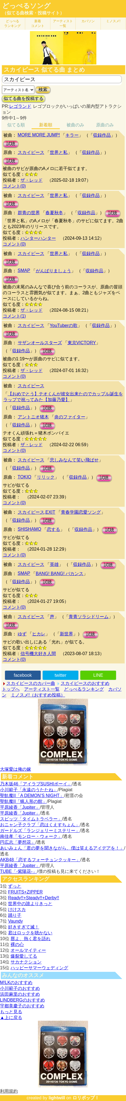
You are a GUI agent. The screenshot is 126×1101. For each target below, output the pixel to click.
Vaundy (15, 921)
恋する (53, 529)
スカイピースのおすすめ (85, 683)
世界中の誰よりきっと (30, 903)
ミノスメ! (113, 21)
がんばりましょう (53, 270)
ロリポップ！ (86, 1097)
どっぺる (12, 23)
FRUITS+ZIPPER (25, 892)
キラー (72, 135)
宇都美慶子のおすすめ (22, 1005)
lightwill (56, 1097)
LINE (98, 675)
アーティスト (63, 23)
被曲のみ (75, 125)
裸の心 (17, 944)
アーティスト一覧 (42, 689)
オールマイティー (28, 950)
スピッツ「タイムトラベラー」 (31, 819)
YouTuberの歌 (64, 325)
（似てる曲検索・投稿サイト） (33, 13)
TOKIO (25, 477)
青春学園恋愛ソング (81, 512)
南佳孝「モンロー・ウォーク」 (31, 836)
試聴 (10, 143)
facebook (23, 675)
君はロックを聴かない (30, 932)
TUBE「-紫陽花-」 (18, 871)
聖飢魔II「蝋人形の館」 (23, 801)
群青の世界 (29, 212)
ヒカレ (38, 633)
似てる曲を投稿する (23, 98)
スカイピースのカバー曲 (30, 683)
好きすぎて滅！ (23, 927)
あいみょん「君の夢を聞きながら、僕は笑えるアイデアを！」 (62, 848)
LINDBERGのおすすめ (22, 1000)
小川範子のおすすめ (20, 988)
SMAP (24, 270)
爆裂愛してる (24, 956)
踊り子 (14, 915)
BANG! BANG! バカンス (59, 573)
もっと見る (11, 1011)
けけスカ (17, 909)
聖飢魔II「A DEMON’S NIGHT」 (32, 795)
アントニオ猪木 (33, 417)
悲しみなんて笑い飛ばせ (74, 460)
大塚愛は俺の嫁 (15, 769)
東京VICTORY (82, 342)
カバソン (88, 21)
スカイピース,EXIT (36, 512)
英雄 (54, 564)
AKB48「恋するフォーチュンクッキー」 (40, 859)
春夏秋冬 (54, 212)
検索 (42, 89)
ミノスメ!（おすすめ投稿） (38, 695)
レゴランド (20, 106)
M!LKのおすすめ (16, 982)
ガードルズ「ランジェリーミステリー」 (40, 830)
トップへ (11, 689)
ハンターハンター (38, 238)
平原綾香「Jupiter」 (20, 807)
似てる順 (16, 125)
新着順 (45, 125)
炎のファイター (69, 417)
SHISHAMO (29, 529)
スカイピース (31, 152)
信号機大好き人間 (38, 653)
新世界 (66, 633)
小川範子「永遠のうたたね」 (29, 789)
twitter (60, 675)
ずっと (14, 886)
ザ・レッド (31, 180)
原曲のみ (105, 125)
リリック (46, 477)
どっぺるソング (26, 5)
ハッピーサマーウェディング (39, 967)
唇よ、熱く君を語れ (30, 938)
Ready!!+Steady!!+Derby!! (33, 897)
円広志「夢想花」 (17, 842)
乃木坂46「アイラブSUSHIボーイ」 (36, 784)
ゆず (22, 633)
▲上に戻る (11, 1017)
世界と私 (59, 152)
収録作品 (102, 135)
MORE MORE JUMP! (39, 135)
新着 (37, 23)
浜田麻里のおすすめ (20, 994)
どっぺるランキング (84, 689)
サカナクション (26, 962)
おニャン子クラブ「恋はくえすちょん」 (40, 824)
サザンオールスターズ (40, 342)
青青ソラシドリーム (89, 616)
